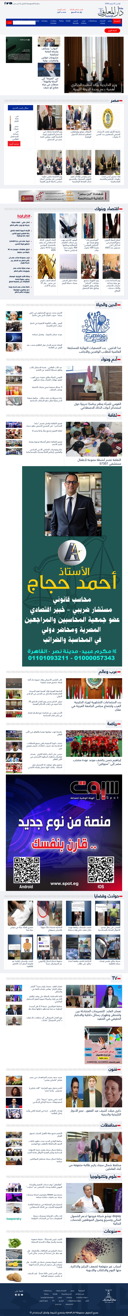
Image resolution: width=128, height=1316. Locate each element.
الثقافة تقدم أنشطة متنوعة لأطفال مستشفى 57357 (99, 461)
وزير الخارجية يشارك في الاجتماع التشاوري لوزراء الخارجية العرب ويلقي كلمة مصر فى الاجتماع (51, 135)
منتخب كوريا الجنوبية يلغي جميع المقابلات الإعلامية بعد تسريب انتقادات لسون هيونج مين (44, 745)
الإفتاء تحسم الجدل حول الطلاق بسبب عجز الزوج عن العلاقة (44, 346)
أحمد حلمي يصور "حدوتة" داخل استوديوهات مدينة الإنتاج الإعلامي (47, 1100)
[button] (68, 65)
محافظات (92, 21)
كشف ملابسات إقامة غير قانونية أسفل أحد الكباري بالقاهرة (22, 963)
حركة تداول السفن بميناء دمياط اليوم (69, 281)
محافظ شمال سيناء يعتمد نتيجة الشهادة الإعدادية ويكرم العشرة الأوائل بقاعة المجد (44, 1151)
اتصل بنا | (22, 3)
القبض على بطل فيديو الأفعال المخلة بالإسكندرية (109, 928)
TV (114, 978)
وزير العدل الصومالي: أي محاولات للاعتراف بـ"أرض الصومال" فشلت (44, 1018)
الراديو (61, 1301)
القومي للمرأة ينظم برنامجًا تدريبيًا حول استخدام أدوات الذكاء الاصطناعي (97, 405)
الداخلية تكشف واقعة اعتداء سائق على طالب (79, 962)
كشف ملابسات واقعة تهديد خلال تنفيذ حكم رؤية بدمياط (79, 928)
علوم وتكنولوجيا (103, 1176)
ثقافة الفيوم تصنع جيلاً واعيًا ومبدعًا (47, 430)
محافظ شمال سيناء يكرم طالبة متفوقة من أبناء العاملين (95, 1166)
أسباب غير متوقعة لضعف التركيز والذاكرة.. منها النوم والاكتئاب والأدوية (95, 1268)
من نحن (58, 1304)
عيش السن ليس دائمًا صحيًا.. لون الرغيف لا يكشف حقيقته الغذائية (45, 1274)
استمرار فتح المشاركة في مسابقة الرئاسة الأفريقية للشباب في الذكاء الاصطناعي (45, 1205)
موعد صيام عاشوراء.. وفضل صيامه (47, 334)
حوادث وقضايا (53, 22)
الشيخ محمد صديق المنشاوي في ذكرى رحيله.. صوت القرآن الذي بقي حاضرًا (45, 313)
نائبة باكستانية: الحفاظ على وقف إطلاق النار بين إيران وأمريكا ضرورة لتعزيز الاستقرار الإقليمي (44, 998)
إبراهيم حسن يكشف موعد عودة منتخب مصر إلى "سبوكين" (97, 761)
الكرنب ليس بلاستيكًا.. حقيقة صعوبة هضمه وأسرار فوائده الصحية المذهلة (46, 1240)
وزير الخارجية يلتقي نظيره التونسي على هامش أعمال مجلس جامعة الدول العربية (51, 178)
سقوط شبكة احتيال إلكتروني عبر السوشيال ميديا (50, 962)
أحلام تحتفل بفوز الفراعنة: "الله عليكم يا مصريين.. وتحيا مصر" (45, 1089)
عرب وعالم (83, 22)
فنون (112, 1069)
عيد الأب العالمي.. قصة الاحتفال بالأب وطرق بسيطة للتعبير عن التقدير (45, 368)
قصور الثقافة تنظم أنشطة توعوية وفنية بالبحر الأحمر (45, 442)
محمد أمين (14, 144)
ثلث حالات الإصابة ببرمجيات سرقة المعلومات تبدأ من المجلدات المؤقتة (46, 1217)
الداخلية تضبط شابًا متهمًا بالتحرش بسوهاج (51, 928)
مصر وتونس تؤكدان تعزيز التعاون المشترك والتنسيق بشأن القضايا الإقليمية (80, 178)
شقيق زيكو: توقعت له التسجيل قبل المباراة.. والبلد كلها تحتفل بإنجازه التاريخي (45, 765)
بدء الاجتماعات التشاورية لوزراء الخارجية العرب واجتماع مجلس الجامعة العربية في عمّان (96, 705)
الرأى (87, 1301)
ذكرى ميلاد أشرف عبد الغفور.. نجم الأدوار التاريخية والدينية (96, 1112)
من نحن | (15, 3)
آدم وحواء (109, 359)
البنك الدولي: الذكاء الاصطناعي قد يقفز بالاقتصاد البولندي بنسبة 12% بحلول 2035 (47, 245)
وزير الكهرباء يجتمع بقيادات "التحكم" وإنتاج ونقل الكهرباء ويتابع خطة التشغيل (90, 284)
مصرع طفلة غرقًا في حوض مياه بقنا (21, 928)
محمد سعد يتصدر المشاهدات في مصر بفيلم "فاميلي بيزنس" (46, 1078)
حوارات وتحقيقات (74, 1301)
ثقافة (68, 21)
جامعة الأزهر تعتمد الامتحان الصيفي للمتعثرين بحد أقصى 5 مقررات (108, 134)
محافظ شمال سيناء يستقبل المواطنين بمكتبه (46, 1160)
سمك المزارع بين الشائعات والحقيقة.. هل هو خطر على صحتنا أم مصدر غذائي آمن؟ (44, 1251)
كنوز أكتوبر (43, 1301)
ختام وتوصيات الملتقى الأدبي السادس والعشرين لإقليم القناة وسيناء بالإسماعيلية (44, 450)
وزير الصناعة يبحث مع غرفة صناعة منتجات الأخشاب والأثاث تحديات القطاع (112, 285)
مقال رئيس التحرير (20, 108)
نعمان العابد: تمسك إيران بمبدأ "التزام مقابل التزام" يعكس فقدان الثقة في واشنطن (46, 988)
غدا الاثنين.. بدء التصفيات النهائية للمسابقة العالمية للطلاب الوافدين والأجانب (94, 349)
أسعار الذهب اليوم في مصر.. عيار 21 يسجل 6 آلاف (48, 282)
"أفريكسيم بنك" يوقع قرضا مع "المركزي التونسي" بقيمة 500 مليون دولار (91, 245)
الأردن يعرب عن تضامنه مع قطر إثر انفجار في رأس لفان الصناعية (45, 713)
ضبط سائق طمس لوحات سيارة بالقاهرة (109, 962)
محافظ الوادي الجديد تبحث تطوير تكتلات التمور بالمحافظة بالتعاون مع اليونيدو (45, 1142)
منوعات (44, 21)
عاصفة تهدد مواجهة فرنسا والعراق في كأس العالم (44, 733)
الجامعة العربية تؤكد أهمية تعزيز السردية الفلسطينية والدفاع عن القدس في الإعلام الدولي (44, 693)
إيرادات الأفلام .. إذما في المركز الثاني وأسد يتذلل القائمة (44, 1111)
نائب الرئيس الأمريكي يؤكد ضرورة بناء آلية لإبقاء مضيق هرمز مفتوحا (45, 680)
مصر (110, 21)
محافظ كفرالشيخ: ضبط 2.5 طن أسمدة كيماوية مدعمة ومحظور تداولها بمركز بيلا (45, 1007)
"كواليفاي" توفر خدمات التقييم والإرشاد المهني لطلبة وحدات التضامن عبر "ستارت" (44, 1185)
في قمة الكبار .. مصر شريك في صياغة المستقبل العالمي (14, 127)
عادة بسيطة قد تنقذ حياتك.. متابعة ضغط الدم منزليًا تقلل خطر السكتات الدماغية (44, 399)
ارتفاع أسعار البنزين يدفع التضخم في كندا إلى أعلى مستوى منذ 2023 (112, 243)
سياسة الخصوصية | (33, 3)
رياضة (61, 21)
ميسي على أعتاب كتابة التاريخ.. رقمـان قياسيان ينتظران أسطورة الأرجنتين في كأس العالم (46, 756)
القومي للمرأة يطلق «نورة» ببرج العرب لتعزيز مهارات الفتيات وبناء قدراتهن (46, 378)
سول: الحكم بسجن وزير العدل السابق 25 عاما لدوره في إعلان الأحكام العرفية (45, 702)
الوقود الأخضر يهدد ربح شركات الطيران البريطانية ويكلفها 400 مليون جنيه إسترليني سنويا (69, 245)
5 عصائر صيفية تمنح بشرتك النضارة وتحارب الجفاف (47, 388)
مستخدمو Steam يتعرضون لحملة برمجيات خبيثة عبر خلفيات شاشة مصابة (44, 1195)
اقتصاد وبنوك (102, 22)
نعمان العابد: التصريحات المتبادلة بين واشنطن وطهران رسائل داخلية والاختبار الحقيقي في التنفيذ (97, 1014)
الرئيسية (116, 21)
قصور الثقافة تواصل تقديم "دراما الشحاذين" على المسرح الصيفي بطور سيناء (44, 424)
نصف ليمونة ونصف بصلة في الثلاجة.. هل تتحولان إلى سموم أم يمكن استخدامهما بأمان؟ (44, 1264)
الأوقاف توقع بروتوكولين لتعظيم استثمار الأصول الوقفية (81, 134)
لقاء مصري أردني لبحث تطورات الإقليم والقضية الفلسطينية (110, 178)
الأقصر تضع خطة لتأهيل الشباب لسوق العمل (46, 1134)
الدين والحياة (75, 22)
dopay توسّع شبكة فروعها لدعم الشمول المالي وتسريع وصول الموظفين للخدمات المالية (95, 1219)
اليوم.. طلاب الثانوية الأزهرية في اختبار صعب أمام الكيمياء (46, 324)
